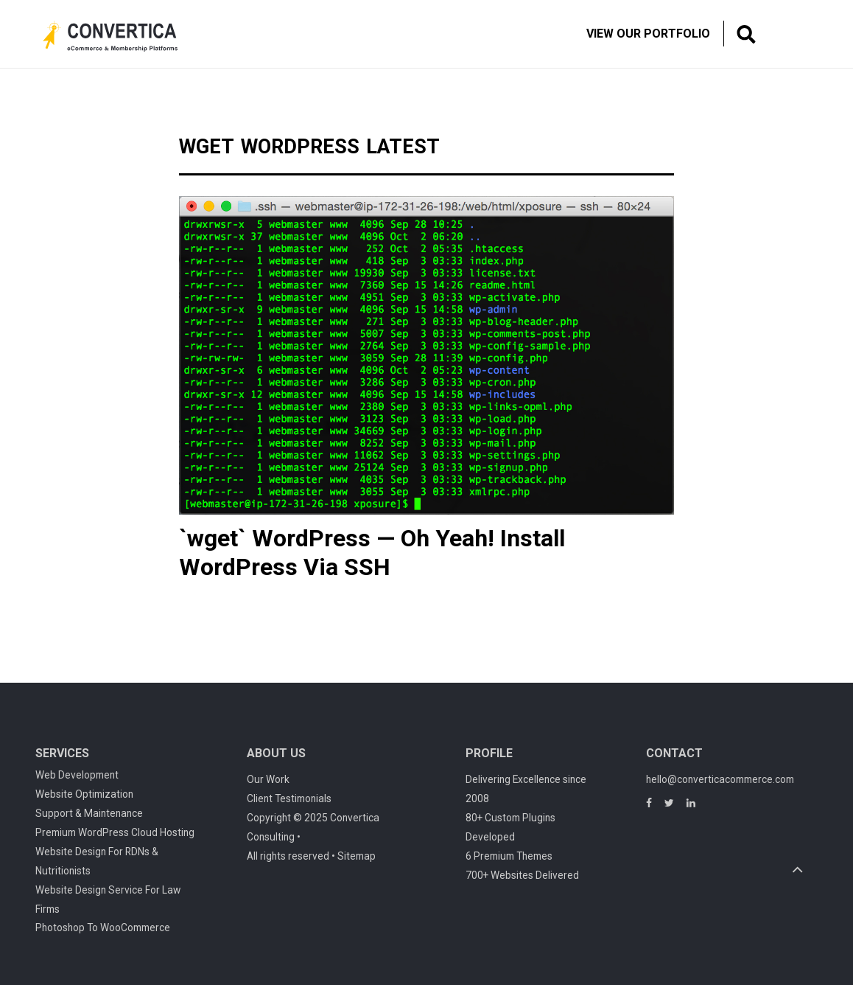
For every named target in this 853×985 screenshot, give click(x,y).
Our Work (268, 779)
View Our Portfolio (648, 34)
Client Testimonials (289, 798)
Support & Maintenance (89, 813)
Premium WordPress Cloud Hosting (114, 832)
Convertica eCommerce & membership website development (121, 36)
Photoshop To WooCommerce (102, 927)
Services (62, 753)
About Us (276, 753)
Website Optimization (84, 794)
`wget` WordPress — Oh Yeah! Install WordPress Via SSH (372, 552)
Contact (674, 753)
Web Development (77, 775)
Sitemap (356, 856)
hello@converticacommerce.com (720, 779)
